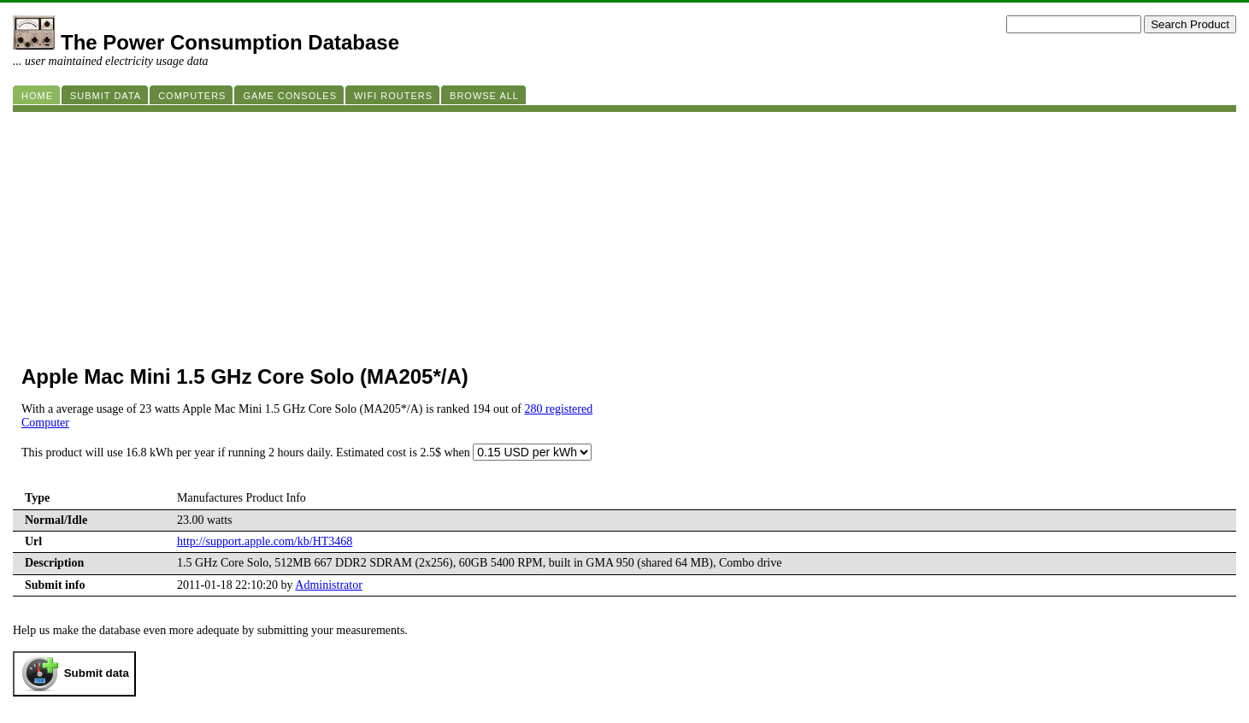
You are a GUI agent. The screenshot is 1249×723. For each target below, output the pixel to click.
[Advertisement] (526, 231)
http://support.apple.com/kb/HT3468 (264, 541)
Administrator (328, 585)
